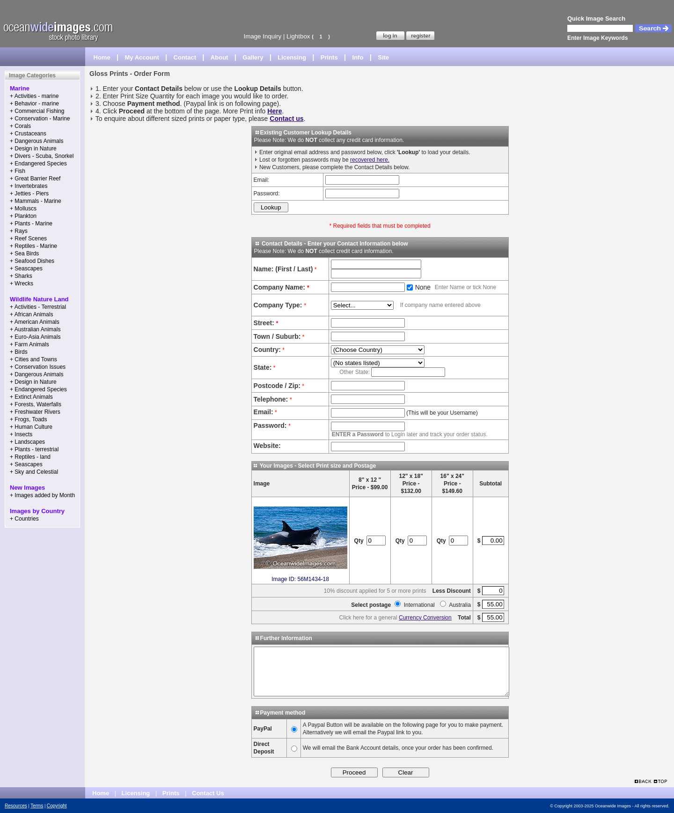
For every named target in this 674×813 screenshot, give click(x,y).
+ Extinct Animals (31, 397)
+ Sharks (21, 276)
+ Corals (20, 126)
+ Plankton (23, 216)
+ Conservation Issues (38, 367)
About (219, 57)
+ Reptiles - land (30, 457)
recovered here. (369, 160)
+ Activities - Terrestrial (38, 307)
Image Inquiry (262, 36)
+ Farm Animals (29, 344)
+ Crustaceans (28, 133)
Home (102, 57)
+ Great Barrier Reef (35, 178)
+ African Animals (31, 314)
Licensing (292, 57)
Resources (16, 805)
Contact (185, 57)
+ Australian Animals (35, 329)
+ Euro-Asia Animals (35, 337)
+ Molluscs (23, 208)
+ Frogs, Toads (28, 419)
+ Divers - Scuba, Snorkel (41, 156)
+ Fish (17, 171)
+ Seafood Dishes (32, 261)
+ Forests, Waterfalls (35, 404)
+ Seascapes (26, 268)
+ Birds (19, 352)
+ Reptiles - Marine (33, 246)
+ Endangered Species (38, 163)
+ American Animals (34, 322)
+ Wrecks (21, 283)
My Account (142, 57)
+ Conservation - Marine (40, 118)
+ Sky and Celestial (34, 472)
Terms (36, 805)
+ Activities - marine (34, 96)
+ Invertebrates (28, 186)
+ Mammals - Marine (35, 201)
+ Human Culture (31, 427)
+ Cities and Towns (33, 359)
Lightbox (298, 36)
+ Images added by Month (42, 495)
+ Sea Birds (24, 253)
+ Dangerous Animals (36, 141)
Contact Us (208, 793)
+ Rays (19, 231)
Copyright (57, 805)
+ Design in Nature (33, 148)
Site (383, 57)
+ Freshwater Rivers (35, 412)
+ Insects (21, 434)
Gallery (252, 57)
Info (358, 57)
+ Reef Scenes (28, 238)
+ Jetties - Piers (29, 193)
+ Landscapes (27, 442)
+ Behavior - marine (34, 103)
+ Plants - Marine (31, 223)
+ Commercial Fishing (37, 111)
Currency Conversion (425, 617)
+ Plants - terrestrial (34, 449)
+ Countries (24, 518)
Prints (329, 57)
